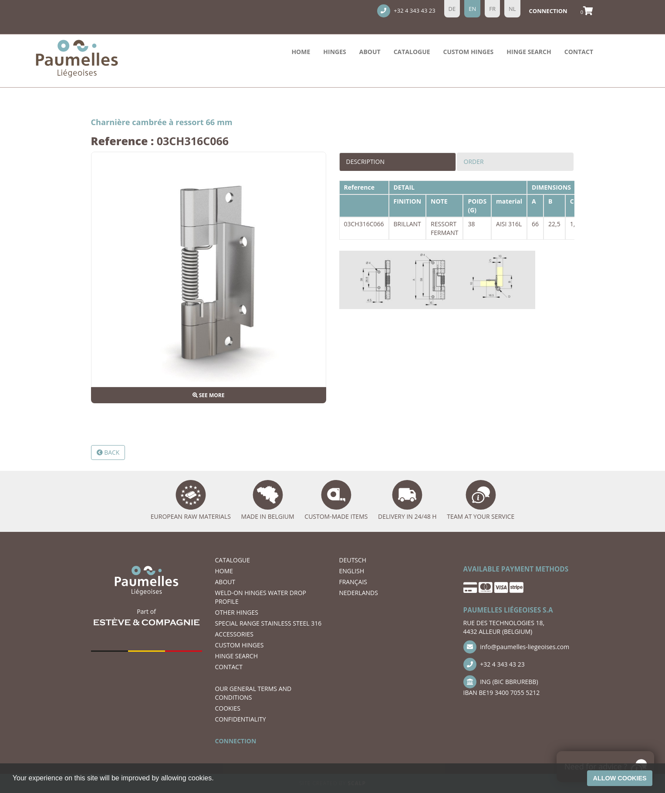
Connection (548, 11)
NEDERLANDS (358, 593)
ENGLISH (352, 571)
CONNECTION (236, 741)
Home (300, 52)
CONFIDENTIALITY (240, 719)
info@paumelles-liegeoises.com (516, 646)
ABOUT (370, 52)
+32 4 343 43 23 (406, 10)
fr (492, 9)
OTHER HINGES (236, 612)
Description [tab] (365, 161)
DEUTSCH (353, 560)
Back (108, 452)
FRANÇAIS (353, 582)
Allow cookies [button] (620, 778)
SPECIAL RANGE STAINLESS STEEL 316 (268, 623)
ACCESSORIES (234, 634)
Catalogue (412, 52)
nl (512, 9)
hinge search (528, 52)
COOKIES (228, 708)
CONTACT (578, 52)
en (472, 9)
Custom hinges (468, 52)
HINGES (334, 52)
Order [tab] (474, 161)
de (452, 9)
